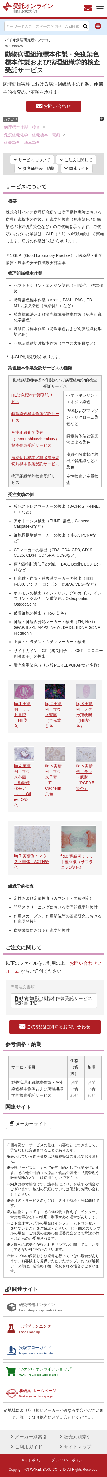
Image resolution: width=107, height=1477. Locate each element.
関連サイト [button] (76, 168)
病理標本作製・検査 (22, 127)
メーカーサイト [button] (28, 1123)
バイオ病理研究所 (20, 40)
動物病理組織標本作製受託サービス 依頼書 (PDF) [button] (56, 1000)
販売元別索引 (74, 1436)
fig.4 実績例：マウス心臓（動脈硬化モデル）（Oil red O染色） (24, 783)
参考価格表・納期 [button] (36, 168)
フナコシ (44, 40)
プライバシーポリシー (68, 1460)
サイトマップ (74, 1446)
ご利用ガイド (25, 1446)
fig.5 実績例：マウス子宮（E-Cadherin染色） (55, 777)
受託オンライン (33, 8)
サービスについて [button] (31, 159)
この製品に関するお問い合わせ (54, 1026)
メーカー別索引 (28, 1436)
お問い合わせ (53, 106)
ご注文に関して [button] (76, 159)
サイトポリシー (33, 1460)
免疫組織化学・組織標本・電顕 (32, 135)
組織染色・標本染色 (22, 143)
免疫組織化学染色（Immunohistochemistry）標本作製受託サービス (35, 439)
